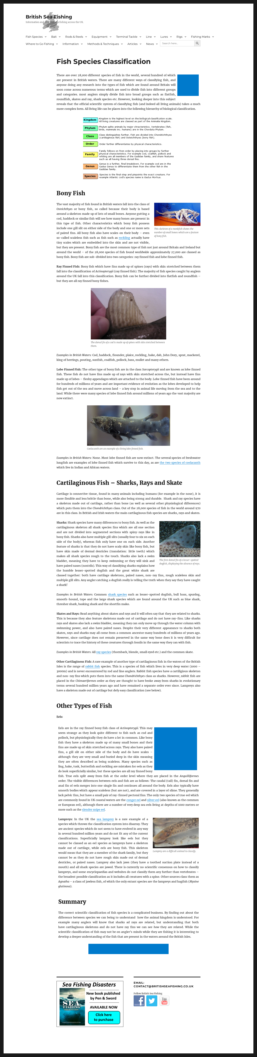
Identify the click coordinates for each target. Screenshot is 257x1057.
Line (149, 36)
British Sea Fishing (49, 17)
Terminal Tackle (126, 36)
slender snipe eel (93, 809)
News (150, 44)
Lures (164, 36)
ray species (103, 652)
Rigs (179, 36)
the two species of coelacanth (180, 462)
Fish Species (34, 36)
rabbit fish (92, 666)
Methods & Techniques (103, 44)
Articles (132, 44)
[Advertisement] (188, 85)
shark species (117, 594)
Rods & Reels (74, 36)
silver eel (153, 800)
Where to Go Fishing (40, 44)
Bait (54, 36)
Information (71, 44)
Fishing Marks (200, 36)
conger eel (133, 800)
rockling (124, 237)
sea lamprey (105, 819)
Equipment (100, 36)
